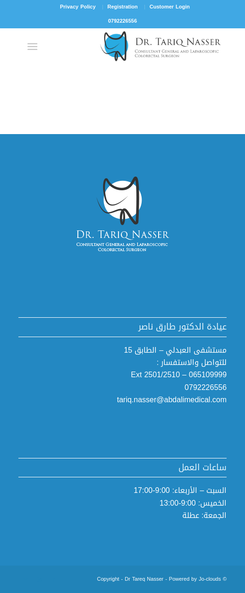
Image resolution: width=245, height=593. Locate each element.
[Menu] (34, 46)
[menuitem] (169, 7)
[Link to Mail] (25, 580)
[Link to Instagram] (40, 580)
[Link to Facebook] (54, 580)
